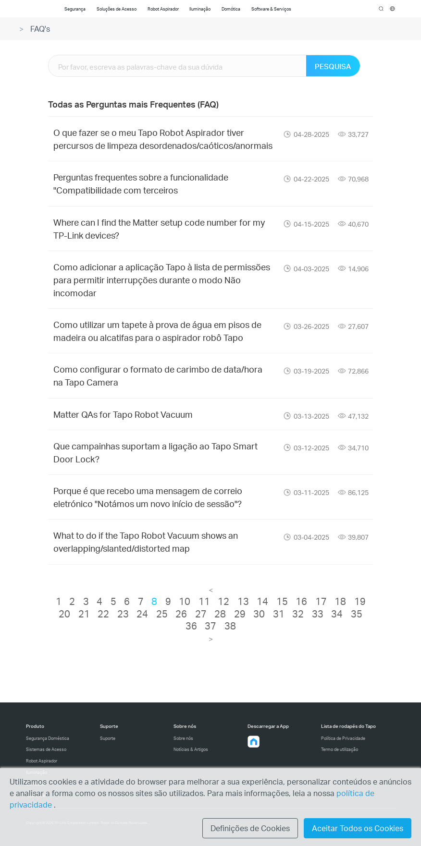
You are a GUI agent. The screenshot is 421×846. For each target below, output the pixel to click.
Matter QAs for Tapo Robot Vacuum (123, 414)
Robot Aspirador (41, 760)
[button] (254, 742)
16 (301, 601)
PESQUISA (333, 66)
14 (262, 601)
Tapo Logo (37, 8)
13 (243, 601)
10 (184, 601)
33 (317, 613)
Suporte (107, 738)
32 (298, 613)
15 (282, 601)
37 (210, 625)
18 (340, 601)
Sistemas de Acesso (46, 749)
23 (123, 613)
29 (240, 613)
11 (204, 601)
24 (142, 613)
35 (356, 613)
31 (279, 613)
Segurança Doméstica (47, 738)
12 (223, 601)
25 (162, 613)
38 (230, 625)
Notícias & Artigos (190, 749)
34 (337, 613)
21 (84, 613)
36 (191, 625)
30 (259, 613)
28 (220, 613)
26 (181, 613)
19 (360, 601)
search (381, 9)
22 (103, 613)
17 (321, 601)
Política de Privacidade (343, 738)
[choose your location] (392, 9)
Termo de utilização (339, 749)
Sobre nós (183, 738)
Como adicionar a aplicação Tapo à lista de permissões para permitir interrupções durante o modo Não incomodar (161, 279)
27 (201, 613)
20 (64, 613)
